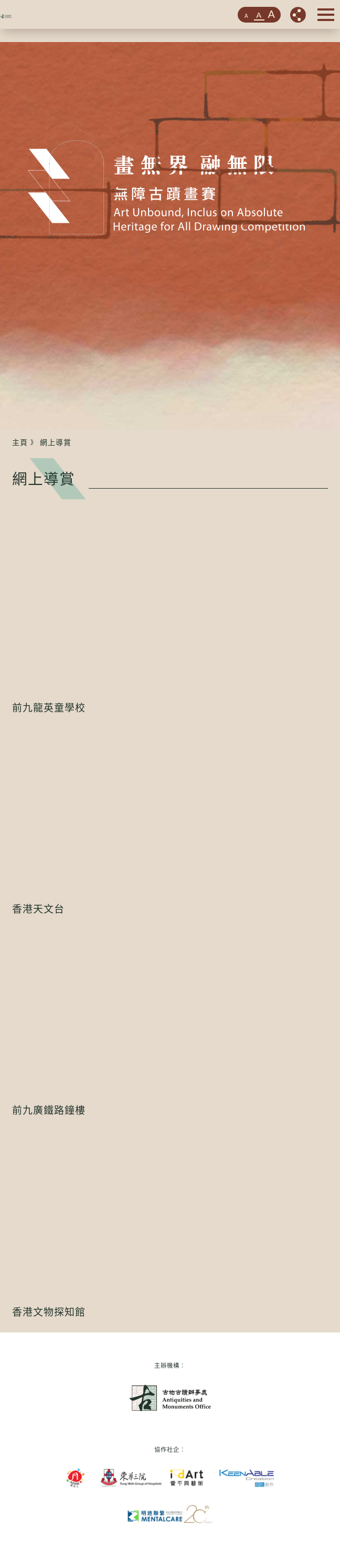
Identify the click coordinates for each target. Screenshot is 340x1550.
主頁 (20, 442)
